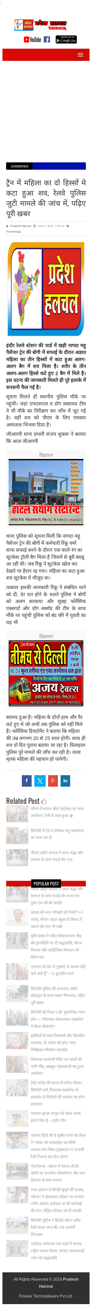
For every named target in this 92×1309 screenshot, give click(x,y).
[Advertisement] (46, 111)
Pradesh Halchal (19, 225)
